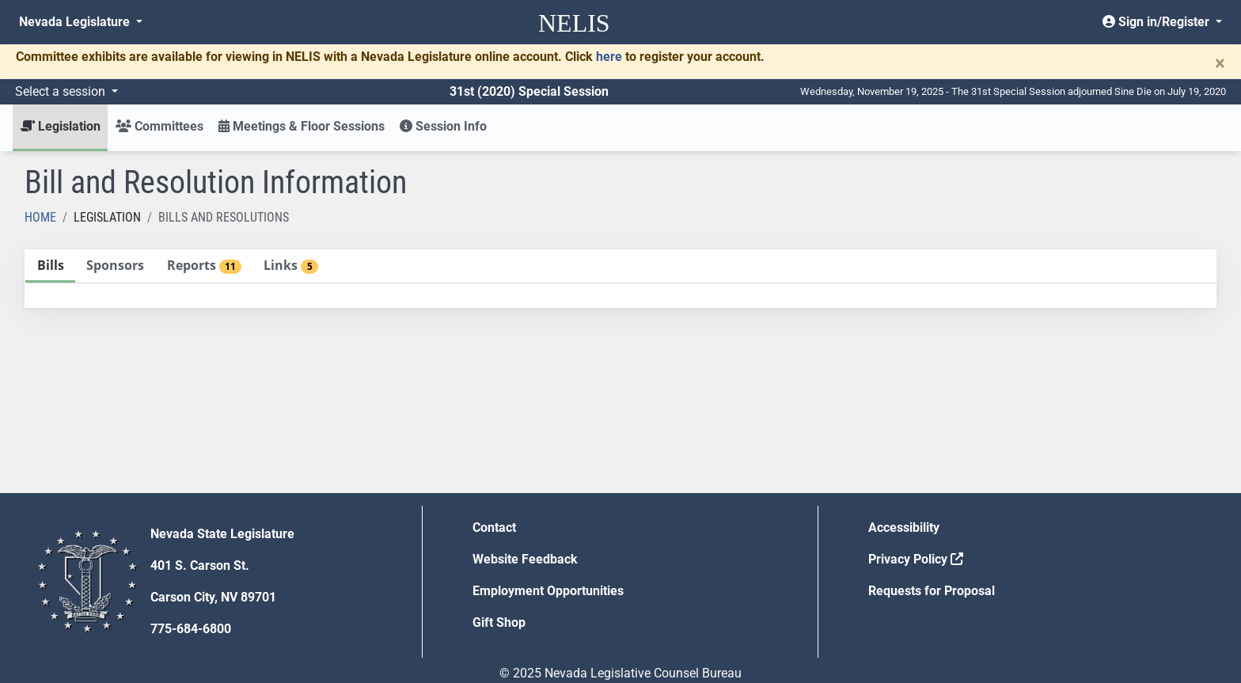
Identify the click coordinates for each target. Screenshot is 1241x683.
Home (40, 217)
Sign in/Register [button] (1157, 21)
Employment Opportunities (548, 590)
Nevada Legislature (76, 21)
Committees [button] (159, 126)
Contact (494, 527)
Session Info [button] (443, 126)
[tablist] (620, 278)
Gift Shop (499, 622)
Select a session (61, 91)
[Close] (1220, 63)
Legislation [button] (61, 126)
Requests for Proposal (931, 590)
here (609, 56)
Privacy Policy (915, 559)
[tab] (50, 266)
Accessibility (903, 527)
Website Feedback (525, 559)
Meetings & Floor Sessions (301, 126)
